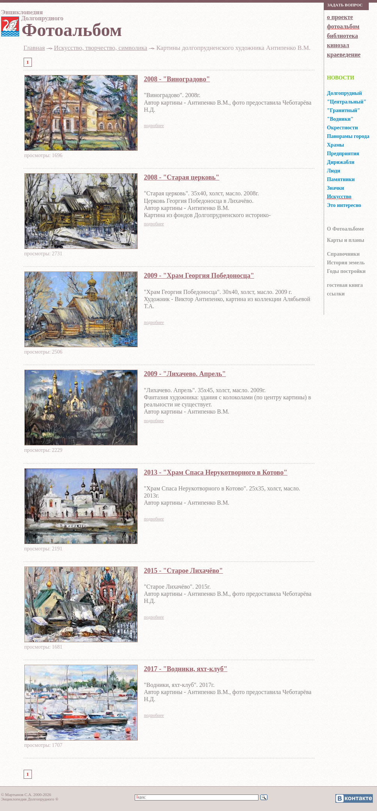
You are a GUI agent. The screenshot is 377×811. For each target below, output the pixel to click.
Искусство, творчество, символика (100, 47)
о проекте (340, 17)
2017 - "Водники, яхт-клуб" (185, 669)
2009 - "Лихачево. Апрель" (185, 374)
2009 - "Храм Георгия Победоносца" (199, 275)
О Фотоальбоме (345, 229)
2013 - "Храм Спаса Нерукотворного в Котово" (215, 472)
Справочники (343, 254)
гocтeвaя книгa (345, 285)
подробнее (154, 125)
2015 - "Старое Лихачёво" (183, 570)
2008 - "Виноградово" (177, 79)
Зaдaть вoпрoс (345, 5)
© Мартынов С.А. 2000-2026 (26, 794)
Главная (34, 47)
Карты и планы (345, 240)
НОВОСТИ (340, 78)
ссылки (336, 294)
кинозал (338, 45)
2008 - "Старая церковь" (181, 177)
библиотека (342, 36)
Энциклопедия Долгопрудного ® (30, 799)
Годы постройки (346, 271)
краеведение (343, 54)
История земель (346, 262)
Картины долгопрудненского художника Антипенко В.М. (233, 47)
